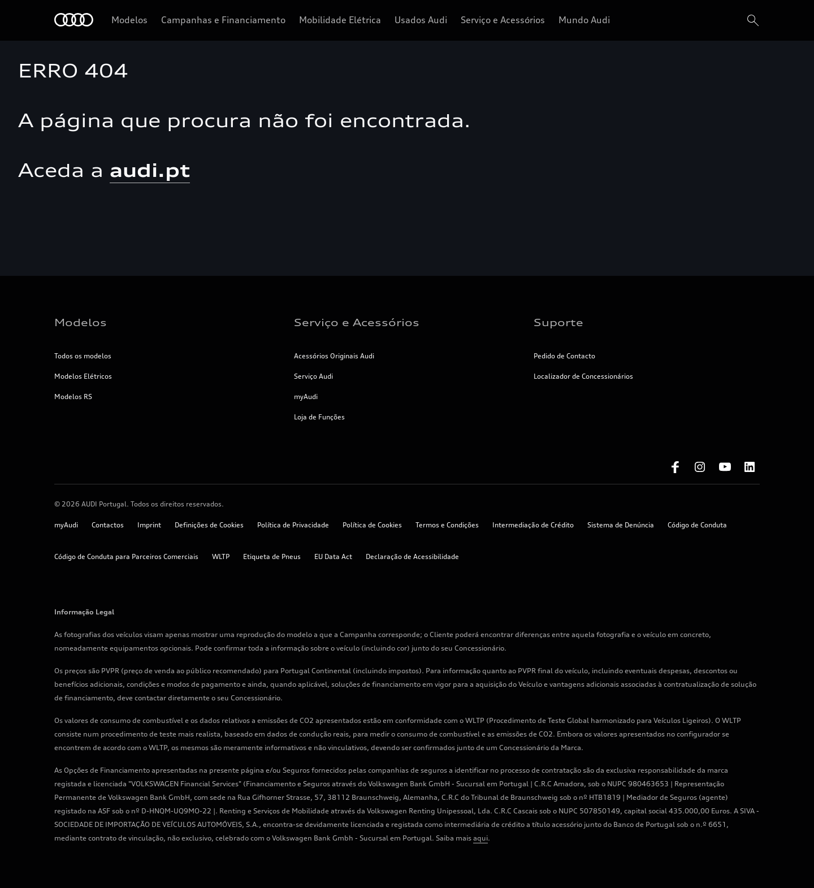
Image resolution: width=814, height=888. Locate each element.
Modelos (129, 19)
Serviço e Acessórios (503, 19)
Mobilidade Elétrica (340, 19)
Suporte (558, 322)
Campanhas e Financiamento (223, 19)
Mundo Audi (584, 19)
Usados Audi (421, 19)
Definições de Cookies (209, 525)
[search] (752, 20)
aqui (480, 838)
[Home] (73, 20)
